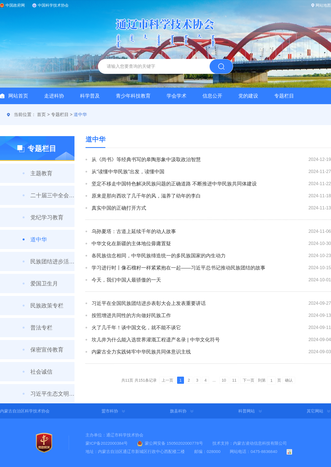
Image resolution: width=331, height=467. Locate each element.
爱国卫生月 (44, 283)
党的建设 (248, 96)
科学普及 (90, 96)
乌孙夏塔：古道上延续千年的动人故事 (134, 231)
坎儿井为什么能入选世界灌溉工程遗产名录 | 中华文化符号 (156, 339)
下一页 (248, 380)
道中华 (80, 114)
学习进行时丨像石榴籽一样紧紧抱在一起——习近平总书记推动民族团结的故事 (178, 268)
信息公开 (212, 96)
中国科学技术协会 (53, 5)
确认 (289, 380)
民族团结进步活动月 (52, 261)
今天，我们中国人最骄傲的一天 (126, 280)
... (214, 380)
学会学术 (176, 96)
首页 (41, 114)
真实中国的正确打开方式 (119, 208)
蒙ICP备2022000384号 (107, 443)
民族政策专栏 (46, 306)
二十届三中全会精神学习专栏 (52, 195)
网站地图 (323, 5)
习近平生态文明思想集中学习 (52, 394)
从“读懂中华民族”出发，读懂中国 (128, 171)
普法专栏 (41, 328)
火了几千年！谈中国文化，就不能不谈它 (136, 327)
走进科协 (54, 96)
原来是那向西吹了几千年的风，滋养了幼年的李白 (146, 196)
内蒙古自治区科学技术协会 (25, 411)
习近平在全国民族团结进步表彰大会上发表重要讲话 (149, 303)
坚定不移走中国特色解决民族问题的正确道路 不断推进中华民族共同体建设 (174, 184)
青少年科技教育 (133, 96)
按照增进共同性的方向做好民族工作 (131, 315)
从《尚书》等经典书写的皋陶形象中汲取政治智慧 (146, 159)
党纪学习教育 (46, 217)
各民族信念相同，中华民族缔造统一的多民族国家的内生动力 (159, 255)
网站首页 (18, 96)
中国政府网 (15, 5)
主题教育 (41, 173)
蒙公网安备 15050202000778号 (174, 443)
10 (224, 380)
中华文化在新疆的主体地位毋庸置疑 (131, 243)
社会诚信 (41, 372)
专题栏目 (284, 96)
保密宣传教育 (46, 350)
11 (234, 380)
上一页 (167, 380)
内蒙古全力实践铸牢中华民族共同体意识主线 (141, 352)
